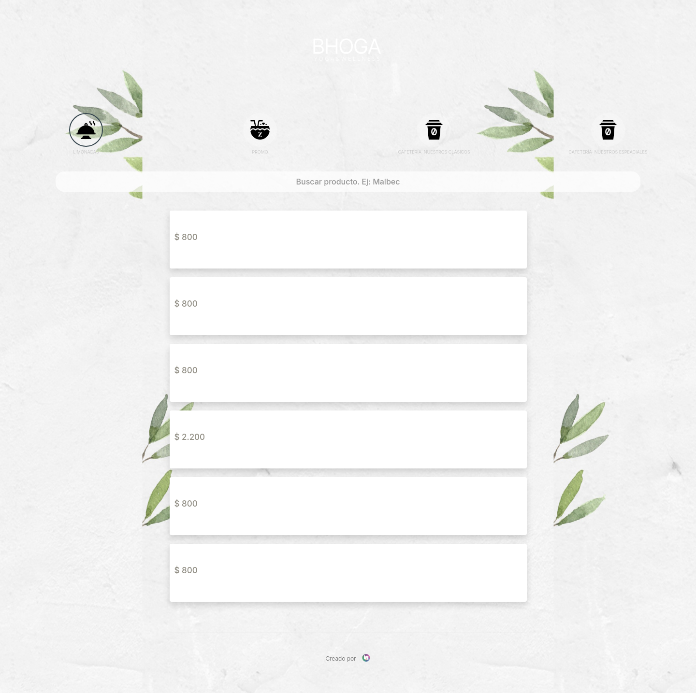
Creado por (348, 658)
